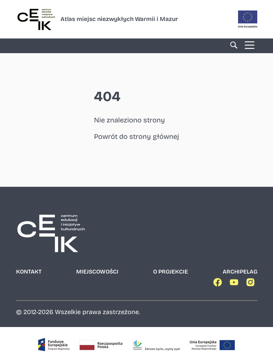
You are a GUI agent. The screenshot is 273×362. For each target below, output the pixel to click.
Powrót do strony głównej (136, 136)
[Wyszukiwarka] (234, 45)
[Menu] (249, 45)
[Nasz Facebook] (218, 284)
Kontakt (29, 271)
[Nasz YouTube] (235, 284)
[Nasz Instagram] (251, 284)
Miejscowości (97, 271)
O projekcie (170, 271)
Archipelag (240, 271)
